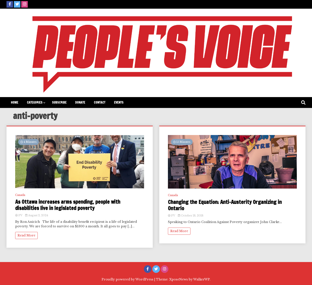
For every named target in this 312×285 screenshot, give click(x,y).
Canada (20, 195)
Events (119, 102)
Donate (80, 102)
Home (14, 102)
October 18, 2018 (190, 215)
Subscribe (59, 102)
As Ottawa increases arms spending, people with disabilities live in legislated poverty (67, 205)
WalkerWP (201, 279)
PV (19, 215)
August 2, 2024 (36, 215)
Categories (34, 102)
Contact (99, 102)
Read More (26, 235)
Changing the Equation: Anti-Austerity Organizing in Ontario (225, 205)
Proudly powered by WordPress (128, 279)
